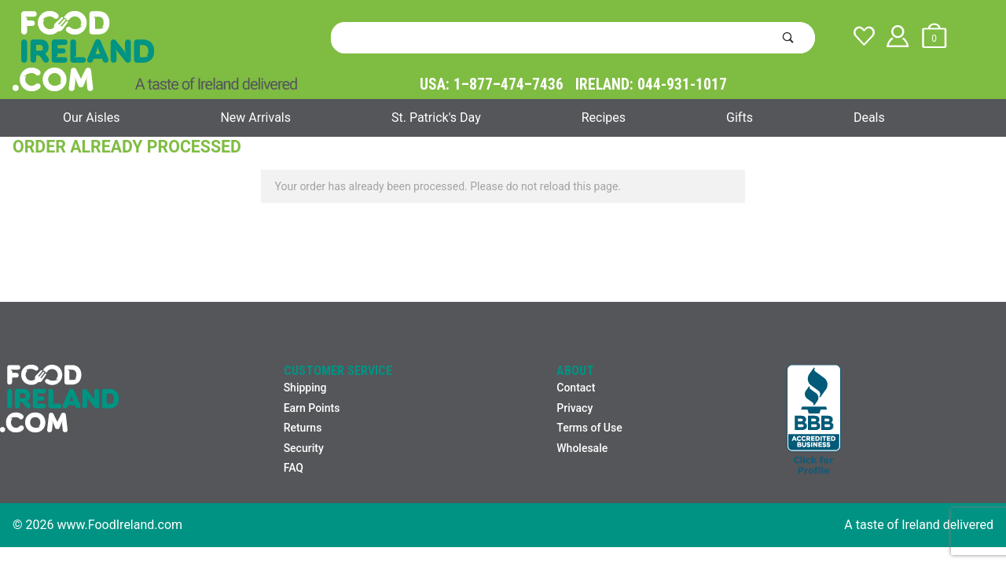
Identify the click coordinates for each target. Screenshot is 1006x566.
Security (304, 448)
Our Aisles (91, 117)
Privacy (574, 408)
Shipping (305, 387)
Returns (303, 427)
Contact (575, 387)
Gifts (739, 117)
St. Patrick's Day (436, 117)
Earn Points (312, 408)
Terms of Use (589, 427)
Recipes (604, 117)
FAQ (293, 467)
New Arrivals (255, 117)
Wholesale (582, 448)
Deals (869, 117)
